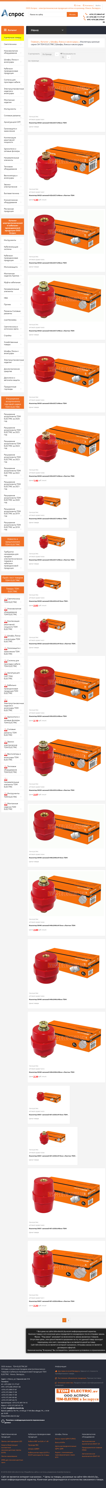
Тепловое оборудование (10, 167)
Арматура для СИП (12, 121)
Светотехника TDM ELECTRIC (12, 600)
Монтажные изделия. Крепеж (11, 274)
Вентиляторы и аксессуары (10, 176)
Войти (98, 5)
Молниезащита (11, 266)
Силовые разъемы (12, 115)
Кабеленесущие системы (11, 247)
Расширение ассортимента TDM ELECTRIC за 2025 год (12, 431)
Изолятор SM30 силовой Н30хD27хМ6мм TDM (48, 403)
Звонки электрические (10, 185)
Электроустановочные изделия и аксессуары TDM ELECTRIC (14, 705)
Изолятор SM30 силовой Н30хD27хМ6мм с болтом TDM (51, 476)
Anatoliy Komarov (63, 1472)
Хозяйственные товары (11, 343)
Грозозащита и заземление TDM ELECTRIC (12, 651)
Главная (35, 41)
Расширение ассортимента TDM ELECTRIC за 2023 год (12, 458)
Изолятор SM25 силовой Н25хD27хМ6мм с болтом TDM (51, 195)
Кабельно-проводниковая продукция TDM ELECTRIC (11, 689)
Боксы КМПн (60, 1442)
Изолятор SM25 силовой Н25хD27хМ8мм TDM (48, 263)
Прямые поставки (78, 1378)
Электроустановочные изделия (14, 361)
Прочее (7, 304)
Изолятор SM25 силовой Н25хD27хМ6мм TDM (48, 123)
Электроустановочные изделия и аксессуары (14, 91)
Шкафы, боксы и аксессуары (64, 41)
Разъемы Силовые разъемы (12, 312)
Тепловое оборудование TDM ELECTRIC (10, 769)
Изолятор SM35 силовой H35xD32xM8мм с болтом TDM (51, 790)
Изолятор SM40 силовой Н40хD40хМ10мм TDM (48, 857)
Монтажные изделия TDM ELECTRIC (11, 806)
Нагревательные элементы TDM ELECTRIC (11, 782)
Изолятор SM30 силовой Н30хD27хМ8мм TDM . (48, 518)
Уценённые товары (12, 37)
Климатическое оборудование (11, 201)
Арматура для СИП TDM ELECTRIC (12, 675)
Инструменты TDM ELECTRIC (11, 795)
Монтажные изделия (9, 101)
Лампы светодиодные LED (11, 1441)
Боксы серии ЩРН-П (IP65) (65, 1438)
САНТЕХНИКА (10, 320)
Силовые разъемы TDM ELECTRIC (10, 732)
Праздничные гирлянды (10, 387)
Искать (72, 14)
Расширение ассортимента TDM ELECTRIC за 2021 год (12, 485)
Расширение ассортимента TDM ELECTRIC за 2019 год (12, 512)
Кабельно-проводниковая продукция (11, 71)
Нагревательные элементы (11, 158)
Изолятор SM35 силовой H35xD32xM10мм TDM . (48, 601)
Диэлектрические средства (12, 369)
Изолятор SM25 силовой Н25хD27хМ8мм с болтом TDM (51, 331)
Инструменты (10, 108)
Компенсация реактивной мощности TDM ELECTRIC (11, 625)
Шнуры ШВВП (33, 1449)
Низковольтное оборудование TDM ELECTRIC (12, 611)
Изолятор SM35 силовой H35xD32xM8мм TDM (48, 716)
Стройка (7, 335)
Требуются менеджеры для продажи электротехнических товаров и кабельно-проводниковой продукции (13, 559)
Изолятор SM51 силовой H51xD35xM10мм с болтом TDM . (52, 1156)
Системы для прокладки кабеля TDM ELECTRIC (12, 663)
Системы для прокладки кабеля (12, 80)
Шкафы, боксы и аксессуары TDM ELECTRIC (12, 638)
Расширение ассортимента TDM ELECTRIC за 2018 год (12, 526)
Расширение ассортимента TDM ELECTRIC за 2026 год (12, 417)
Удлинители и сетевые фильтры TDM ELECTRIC (12, 719)
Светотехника (10, 44)
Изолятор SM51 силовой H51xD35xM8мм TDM (48, 1228)
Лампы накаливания (9, 1456)
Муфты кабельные (12, 282)
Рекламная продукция (9, 209)
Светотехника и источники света (11, 327)
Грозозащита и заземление (10, 129)
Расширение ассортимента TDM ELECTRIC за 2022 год (12, 471)
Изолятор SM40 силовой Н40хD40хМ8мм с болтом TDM (51, 1072)
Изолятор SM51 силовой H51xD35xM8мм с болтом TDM (51, 1301)
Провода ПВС (33, 1445)
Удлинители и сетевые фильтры (12, 149)
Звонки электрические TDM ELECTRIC (10, 744)
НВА (6, 297)
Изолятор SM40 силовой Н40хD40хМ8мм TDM (48, 999)
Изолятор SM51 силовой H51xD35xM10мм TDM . (48, 1114)
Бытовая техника (11, 193)
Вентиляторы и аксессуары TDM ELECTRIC (12, 756)
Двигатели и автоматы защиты (12, 378)
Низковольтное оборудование (11, 51)
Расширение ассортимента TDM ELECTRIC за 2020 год (12, 499)
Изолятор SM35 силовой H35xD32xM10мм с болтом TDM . (52, 643)
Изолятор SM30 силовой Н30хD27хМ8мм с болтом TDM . (52, 560)
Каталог (44, 41)
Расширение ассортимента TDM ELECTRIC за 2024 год (12, 444)
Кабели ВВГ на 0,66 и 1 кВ (38, 1441)
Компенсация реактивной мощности (10, 140)
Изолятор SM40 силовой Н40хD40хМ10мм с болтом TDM (52, 925)
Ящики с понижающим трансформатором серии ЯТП (65, 1454)
